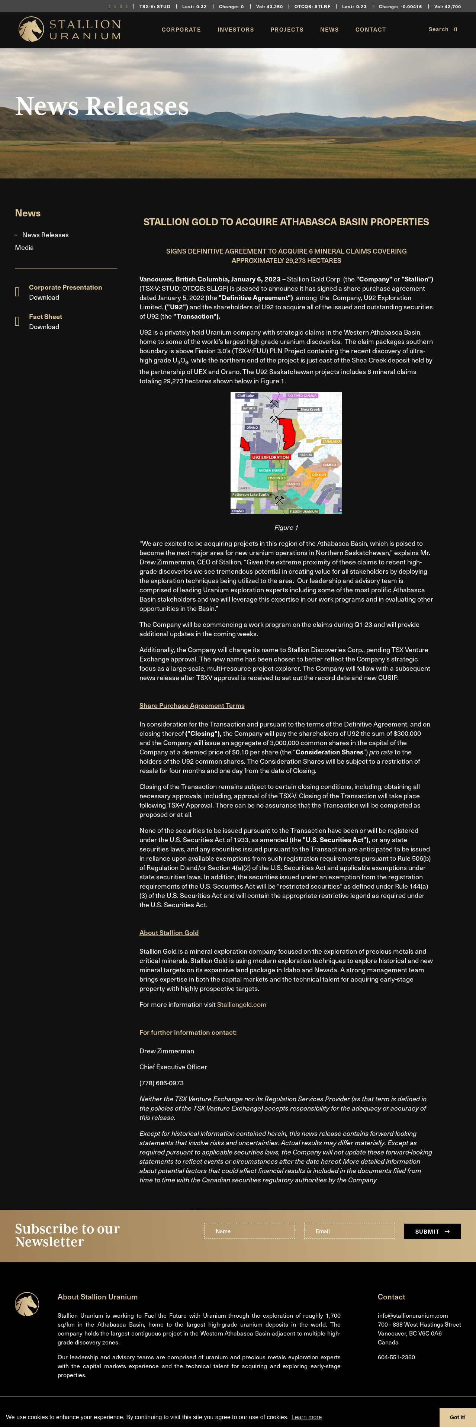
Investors (236, 29)
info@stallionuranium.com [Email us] (413, 1315)
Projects (287, 29)
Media (24, 247)
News (329, 29)
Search (443, 29)
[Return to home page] (70, 39)
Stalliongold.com (242, 1004)
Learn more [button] (307, 1417)
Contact (371, 29)
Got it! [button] (458, 1417)
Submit (432, 1231)
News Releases (45, 234)
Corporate (181, 29)
